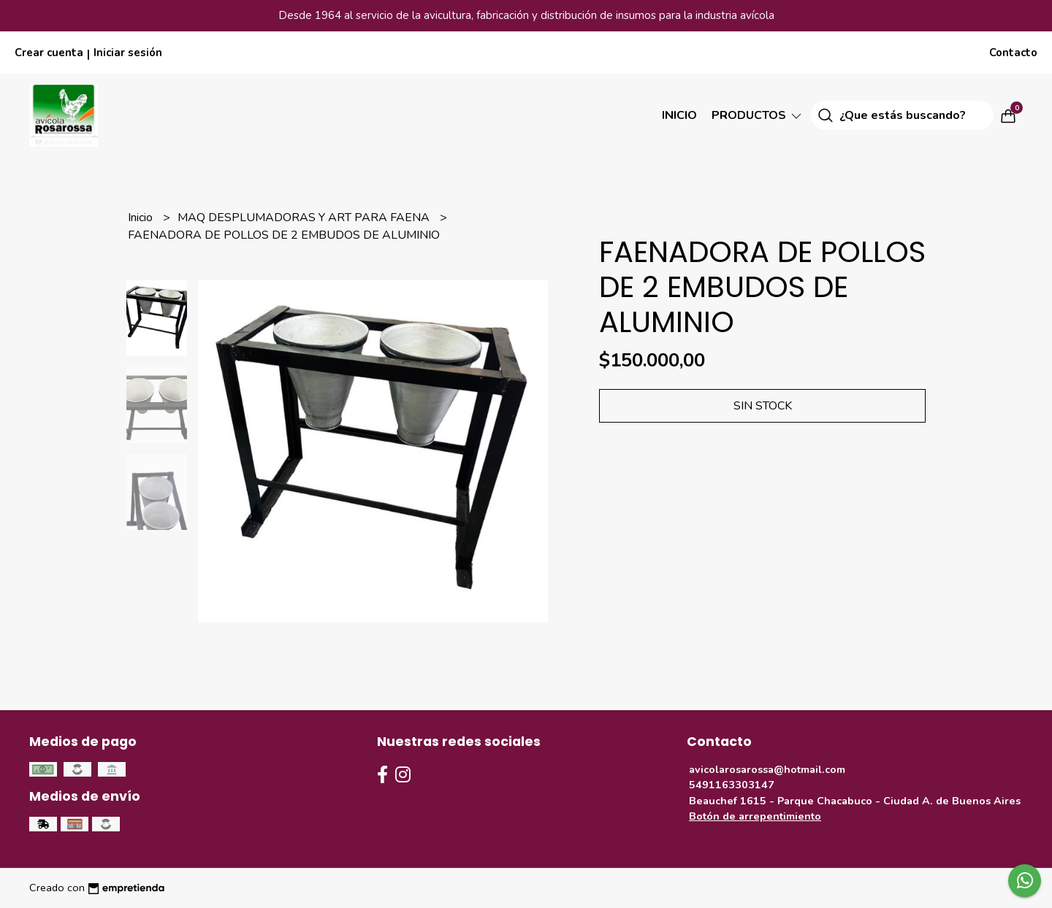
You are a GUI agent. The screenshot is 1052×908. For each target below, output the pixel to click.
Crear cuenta (49, 52)
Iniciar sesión (128, 52)
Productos (758, 115)
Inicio (679, 115)
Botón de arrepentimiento (755, 816)
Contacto (1013, 52)
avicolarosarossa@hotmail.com (767, 769)
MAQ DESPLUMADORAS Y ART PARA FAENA (305, 217)
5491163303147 (731, 784)
